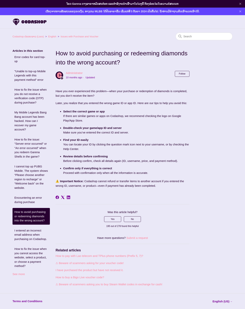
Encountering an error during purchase (28, 200)
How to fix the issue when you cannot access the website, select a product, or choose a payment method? (30, 257)
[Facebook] (57, 197)
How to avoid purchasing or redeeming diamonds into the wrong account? (30, 216)
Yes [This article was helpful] (113, 219)
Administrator (74, 73)
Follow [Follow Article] (182, 73)
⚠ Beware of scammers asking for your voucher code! (90, 263)
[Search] (204, 36)
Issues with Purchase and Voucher (79, 36)
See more (19, 274)
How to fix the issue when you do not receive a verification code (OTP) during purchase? (30, 96)
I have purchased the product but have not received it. (89, 270)
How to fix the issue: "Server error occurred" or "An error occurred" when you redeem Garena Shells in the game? (30, 148)
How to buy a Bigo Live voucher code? (80, 277)
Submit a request (137, 237)
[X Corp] (62, 197)
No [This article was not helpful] (132, 219)
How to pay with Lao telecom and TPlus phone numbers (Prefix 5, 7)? (99, 255)
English (52, 36)
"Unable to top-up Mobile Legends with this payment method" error (30, 75)
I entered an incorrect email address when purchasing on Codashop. (30, 235)
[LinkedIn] (68, 197)
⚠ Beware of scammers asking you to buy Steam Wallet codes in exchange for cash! (109, 284)
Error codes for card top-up (29, 59)
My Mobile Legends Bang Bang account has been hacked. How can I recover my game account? (30, 121)
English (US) (222, 301)
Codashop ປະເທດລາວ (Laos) (28, 36)
